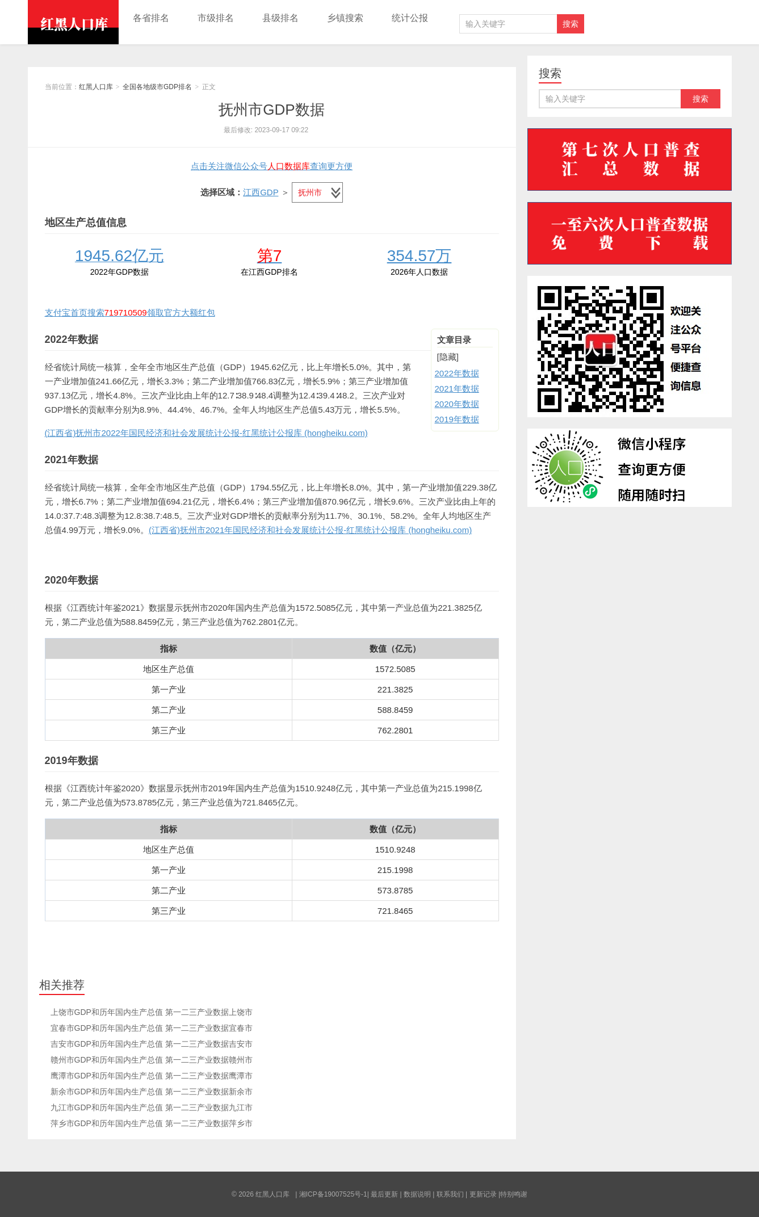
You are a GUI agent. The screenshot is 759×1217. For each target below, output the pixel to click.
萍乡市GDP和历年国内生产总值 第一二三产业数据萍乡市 (152, 1123)
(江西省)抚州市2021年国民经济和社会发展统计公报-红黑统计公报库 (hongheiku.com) (310, 530)
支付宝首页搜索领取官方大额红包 (130, 312)
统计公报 (410, 18)
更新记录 (483, 1194)
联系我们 (450, 1194)
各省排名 (151, 18)
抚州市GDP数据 (271, 109)
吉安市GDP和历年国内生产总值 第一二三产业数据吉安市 (152, 1043)
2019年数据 (457, 419)
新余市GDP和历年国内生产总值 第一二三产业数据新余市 (152, 1091)
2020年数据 (457, 404)
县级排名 (280, 18)
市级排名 (216, 18)
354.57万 (419, 256)
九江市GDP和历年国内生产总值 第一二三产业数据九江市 (152, 1107)
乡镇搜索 (345, 18)
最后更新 (384, 1194)
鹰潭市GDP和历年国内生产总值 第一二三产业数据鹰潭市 (152, 1075)
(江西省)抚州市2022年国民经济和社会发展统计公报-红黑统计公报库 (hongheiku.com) (206, 433)
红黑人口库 (73, 22)
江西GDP (260, 192)
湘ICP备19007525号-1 (333, 1194)
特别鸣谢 (513, 1194)
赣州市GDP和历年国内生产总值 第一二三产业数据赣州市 (152, 1059)
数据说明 (417, 1194)
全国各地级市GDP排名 (157, 87)
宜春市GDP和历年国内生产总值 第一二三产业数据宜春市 (152, 1028)
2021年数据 (457, 388)
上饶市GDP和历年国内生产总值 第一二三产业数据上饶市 (152, 1012)
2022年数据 (457, 373)
